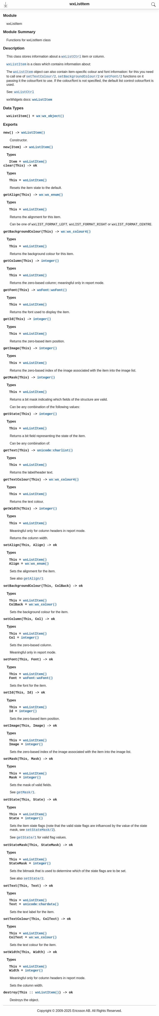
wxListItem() (18, 116)
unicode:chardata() (41, 904)
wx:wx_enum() (51, 195)
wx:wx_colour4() (76, 232)
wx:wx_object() (50, 116)
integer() (50, 261)
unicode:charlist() (55, 450)
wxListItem (42, 100)
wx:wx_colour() (43, 604)
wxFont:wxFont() (52, 290)
